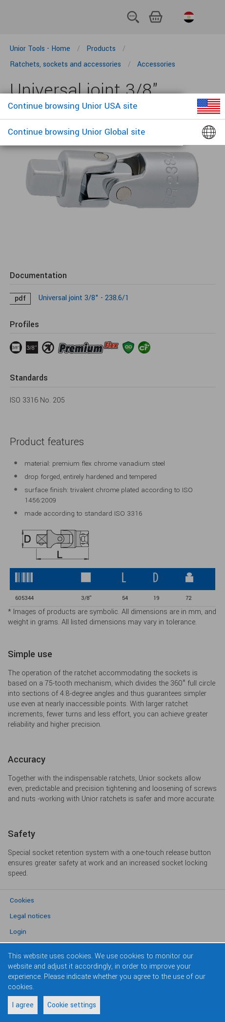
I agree (23, 1005)
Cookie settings (71, 1005)
